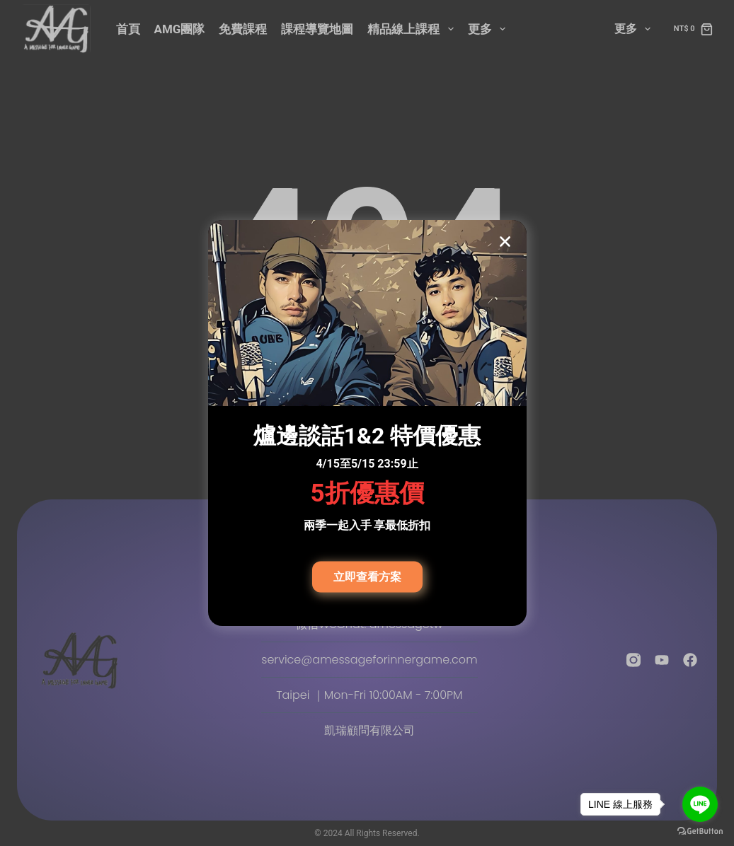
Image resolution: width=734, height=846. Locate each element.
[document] (367, 423)
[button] (505, 241)
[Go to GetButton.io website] (700, 831)
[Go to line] (700, 804)
